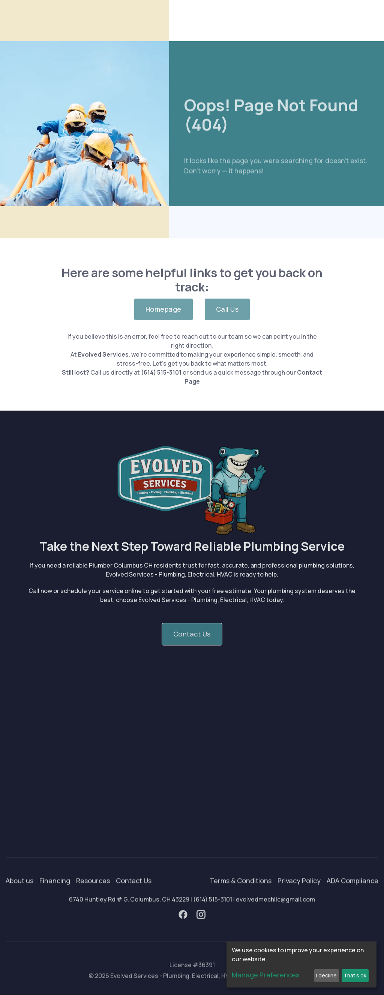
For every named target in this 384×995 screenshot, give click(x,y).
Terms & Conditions (241, 893)
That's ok (355, 975)
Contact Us (134, 893)
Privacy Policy (299, 893)
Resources (93, 893)
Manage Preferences (265, 974)
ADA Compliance (352, 893)
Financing (54, 893)
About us (19, 893)
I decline (326, 975)
